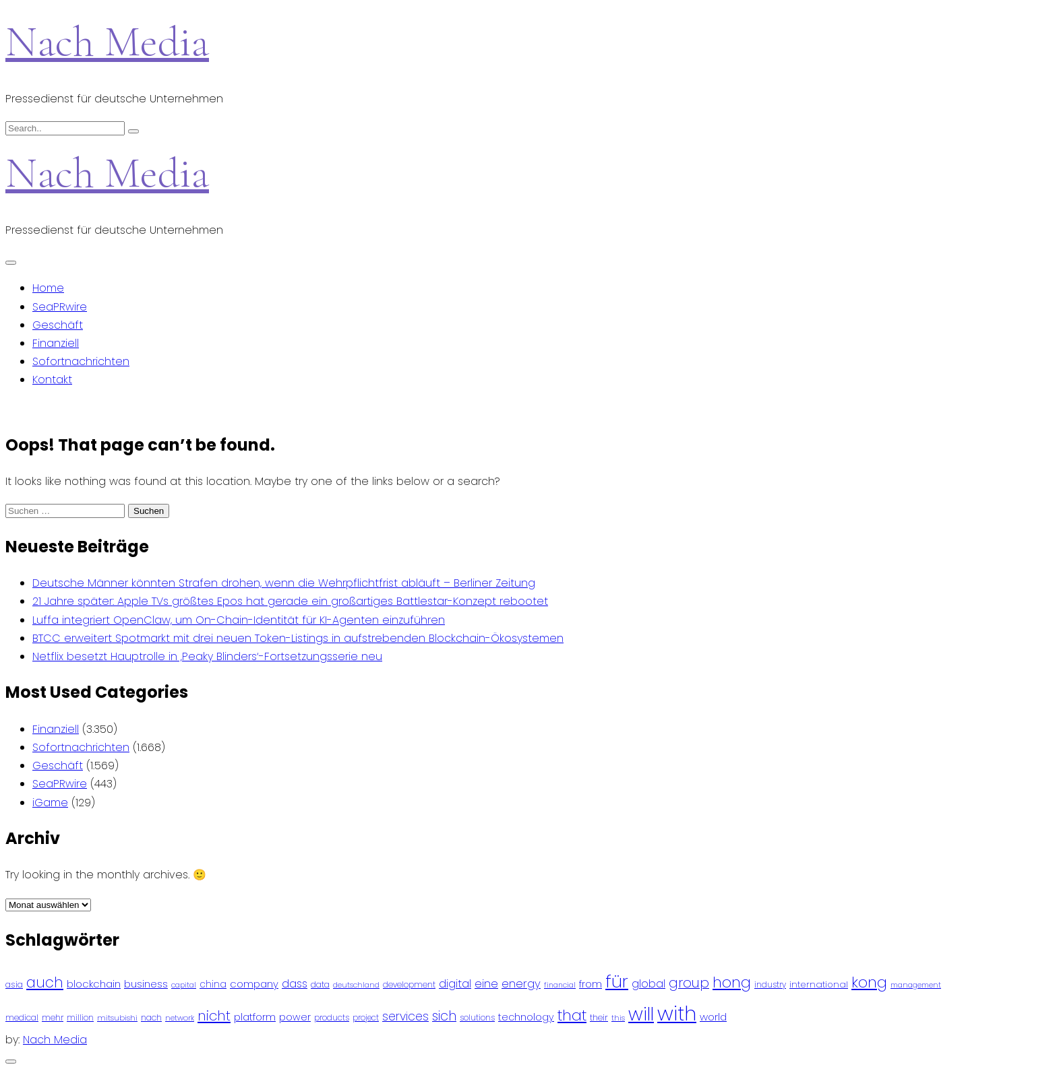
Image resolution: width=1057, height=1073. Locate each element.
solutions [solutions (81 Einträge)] (477, 1017)
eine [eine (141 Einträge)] (486, 983)
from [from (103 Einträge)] (590, 984)
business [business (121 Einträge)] (146, 984)
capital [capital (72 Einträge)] (183, 985)
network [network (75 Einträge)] (179, 1017)
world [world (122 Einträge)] (713, 1017)
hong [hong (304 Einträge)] (732, 982)
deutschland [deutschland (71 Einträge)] (356, 985)
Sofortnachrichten (80, 361)
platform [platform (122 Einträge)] (255, 1017)
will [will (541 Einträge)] (641, 1014)
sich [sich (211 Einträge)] (444, 1016)
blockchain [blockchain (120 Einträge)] (94, 984)
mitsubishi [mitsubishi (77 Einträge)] (117, 1017)
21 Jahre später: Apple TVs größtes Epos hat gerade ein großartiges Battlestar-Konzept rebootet (290, 601)
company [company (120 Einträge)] (254, 984)
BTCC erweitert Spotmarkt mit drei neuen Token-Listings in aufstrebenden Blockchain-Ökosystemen (298, 638)
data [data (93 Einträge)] (320, 984)
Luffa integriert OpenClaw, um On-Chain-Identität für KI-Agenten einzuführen (238, 620)
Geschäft (57, 325)
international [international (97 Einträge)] (818, 984)
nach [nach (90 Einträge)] (151, 1017)
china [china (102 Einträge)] (213, 984)
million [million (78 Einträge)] (80, 1017)
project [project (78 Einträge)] (366, 1017)
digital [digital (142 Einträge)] (455, 983)
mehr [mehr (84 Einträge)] (52, 1017)
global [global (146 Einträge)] (648, 983)
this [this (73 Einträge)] (618, 1017)
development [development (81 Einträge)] (409, 984)
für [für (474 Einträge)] (616, 981)
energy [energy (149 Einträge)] (521, 983)
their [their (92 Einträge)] (599, 1017)
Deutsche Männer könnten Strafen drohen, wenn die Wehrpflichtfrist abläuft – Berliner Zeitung (283, 583)
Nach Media (107, 41)
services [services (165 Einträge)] (405, 1016)
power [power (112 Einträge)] (295, 1017)
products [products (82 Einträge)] (331, 1017)
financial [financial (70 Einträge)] (560, 985)
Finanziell (55, 343)
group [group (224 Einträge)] (689, 982)
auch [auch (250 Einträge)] (44, 982)
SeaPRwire (59, 307)
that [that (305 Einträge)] (571, 1015)
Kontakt (52, 379)
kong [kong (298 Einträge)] (869, 982)
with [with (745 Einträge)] (676, 1013)
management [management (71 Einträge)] (915, 985)
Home (48, 288)
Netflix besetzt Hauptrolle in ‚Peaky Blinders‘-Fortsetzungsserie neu (207, 656)
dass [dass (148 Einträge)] (294, 983)
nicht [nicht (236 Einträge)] (214, 1015)
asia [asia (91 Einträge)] (14, 984)
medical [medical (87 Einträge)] (21, 1017)
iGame (50, 802)
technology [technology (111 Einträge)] (526, 1017)
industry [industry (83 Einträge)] (770, 984)
